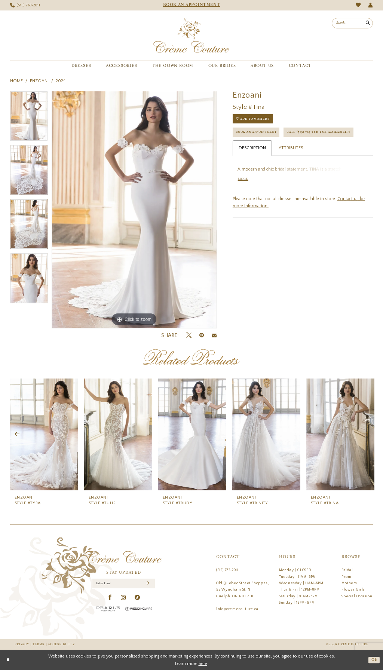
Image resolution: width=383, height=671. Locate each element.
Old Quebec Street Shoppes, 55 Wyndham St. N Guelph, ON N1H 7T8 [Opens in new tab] (242, 589)
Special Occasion (357, 596)
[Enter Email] (124, 584)
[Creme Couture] (191, 35)
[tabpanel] (29, 118)
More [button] (244, 199)
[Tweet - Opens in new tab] (189, 335)
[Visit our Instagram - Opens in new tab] (123, 598)
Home (16, 81)
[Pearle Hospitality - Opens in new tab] (108, 610)
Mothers (349, 583)
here (203, 664)
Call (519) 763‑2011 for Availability (274, 149)
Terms (39, 644)
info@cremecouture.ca (237, 609)
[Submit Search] (367, 23)
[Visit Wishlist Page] (358, 5)
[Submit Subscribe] (147, 584)
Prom (346, 577)
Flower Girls (353, 589)
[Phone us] (25, 5)
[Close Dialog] (8, 660)
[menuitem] (25, 5)
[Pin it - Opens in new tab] (201, 335)
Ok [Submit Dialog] (373, 660)
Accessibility (61, 644)
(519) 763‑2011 (227, 570)
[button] (370, 5)
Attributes (291, 166)
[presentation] (44, 434)
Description (252, 166)
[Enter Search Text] (352, 23)
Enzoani (39, 81)
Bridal (347, 570)
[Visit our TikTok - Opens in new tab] (137, 598)
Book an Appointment (260, 135)
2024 (60, 81)
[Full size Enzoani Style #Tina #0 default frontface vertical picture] (134, 209)
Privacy (22, 644)
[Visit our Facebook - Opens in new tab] (110, 598)
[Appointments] (191, 5)
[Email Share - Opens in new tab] (214, 335)
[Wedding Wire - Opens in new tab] (138, 610)
